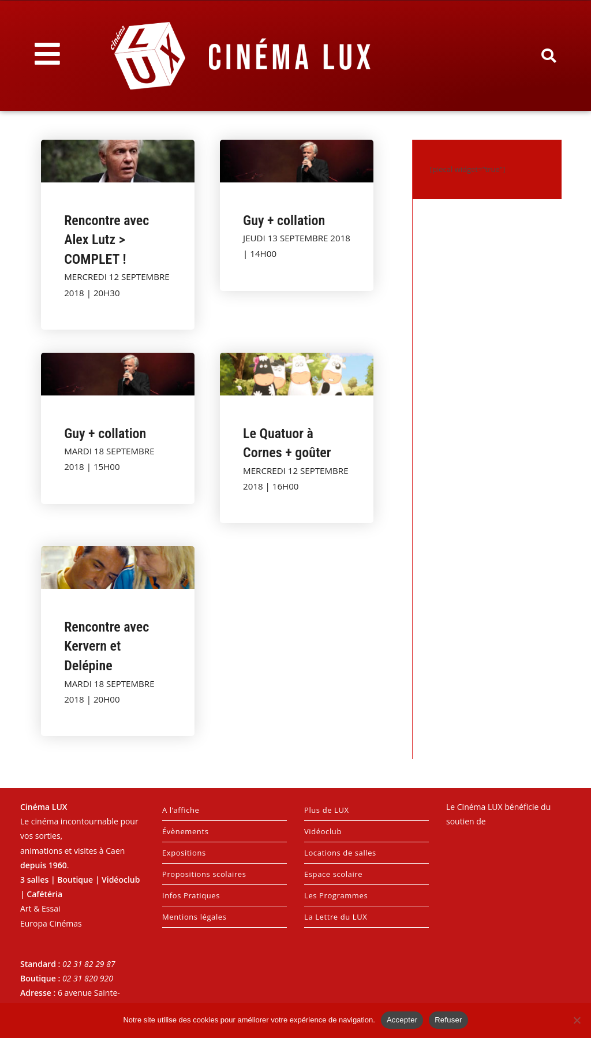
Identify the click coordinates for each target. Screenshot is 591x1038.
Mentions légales (194, 917)
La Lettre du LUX (335, 917)
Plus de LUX (326, 810)
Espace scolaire (333, 874)
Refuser (448, 1019)
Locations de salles (340, 852)
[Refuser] (576, 1020)
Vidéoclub (323, 831)
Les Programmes (336, 895)
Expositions (184, 852)
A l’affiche (180, 810)
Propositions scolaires (204, 874)
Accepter (402, 1019)
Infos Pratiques (191, 895)
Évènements (185, 831)
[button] (548, 56)
